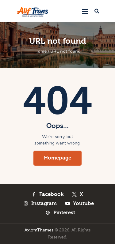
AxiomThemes (39, 230)
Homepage (57, 158)
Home (40, 51)
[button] (85, 11)
